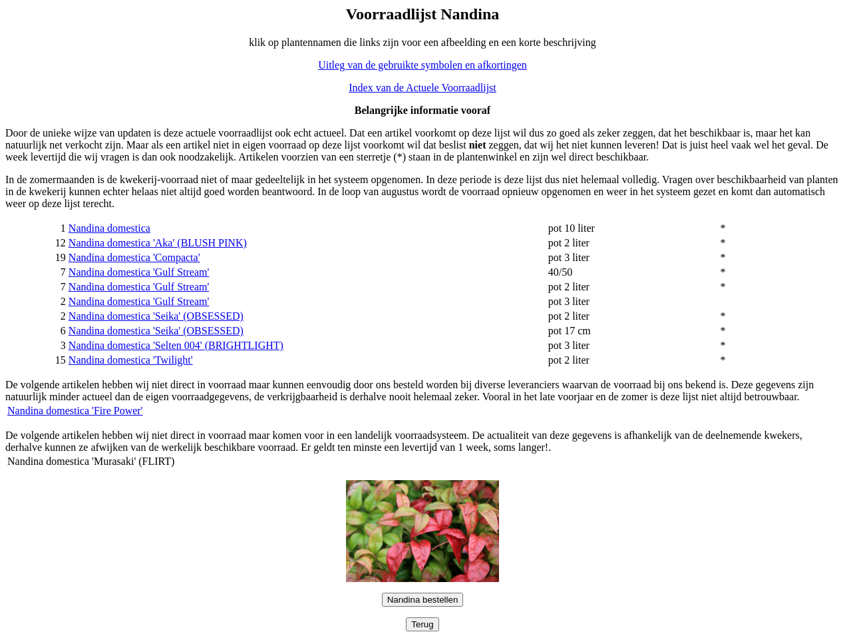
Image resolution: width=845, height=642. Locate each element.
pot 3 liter (569, 257)
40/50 (560, 272)
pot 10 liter (571, 228)
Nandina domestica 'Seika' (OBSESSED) (156, 316)
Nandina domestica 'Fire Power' (75, 410)
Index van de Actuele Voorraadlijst (422, 87)
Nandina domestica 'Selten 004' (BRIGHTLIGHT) (176, 345)
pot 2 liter (569, 242)
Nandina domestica (109, 228)
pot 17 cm (569, 330)
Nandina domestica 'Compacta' (134, 257)
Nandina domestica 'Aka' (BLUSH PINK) (158, 242)
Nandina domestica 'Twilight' (131, 360)
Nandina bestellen (422, 600)
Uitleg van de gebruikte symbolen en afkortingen (422, 65)
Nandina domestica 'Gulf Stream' (139, 272)
